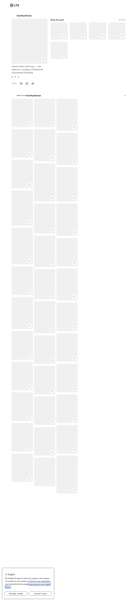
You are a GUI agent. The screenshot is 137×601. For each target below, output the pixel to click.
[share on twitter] (33, 83)
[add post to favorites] (43, 59)
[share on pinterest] (27, 83)
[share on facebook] (21, 83)
